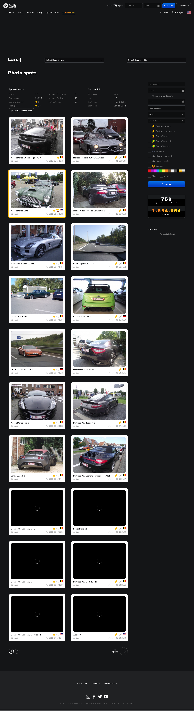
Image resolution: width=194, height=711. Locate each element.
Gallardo (89, 263)
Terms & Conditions (96, 704)
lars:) (16, 161)
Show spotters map (21, 110)
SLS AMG (30, 263)
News (109, 6)
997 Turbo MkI (88, 423)
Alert (164, 12)
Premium (68, 12)
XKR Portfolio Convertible (92, 210)
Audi (75, 634)
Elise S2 (21, 476)
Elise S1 (83, 529)
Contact (95, 684)
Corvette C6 (27, 369)
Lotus (13, 476)
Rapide (27, 423)
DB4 (26, 210)
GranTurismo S (89, 369)
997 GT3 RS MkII (89, 582)
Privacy (115, 704)
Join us (30, 12)
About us (82, 684)
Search (168, 5)
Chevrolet (16, 369)
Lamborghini (79, 263)
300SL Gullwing (96, 157)
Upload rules (52, 12)
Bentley (15, 316)
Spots (120, 6)
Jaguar (76, 210)
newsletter (110, 684)
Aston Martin (17, 157)
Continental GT (26, 582)
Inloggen (178, 12)
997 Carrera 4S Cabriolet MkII (96, 476)
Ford (75, 316)
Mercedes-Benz (80, 157)
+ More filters (183, 5)
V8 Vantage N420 (32, 157)
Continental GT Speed (30, 634)
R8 (79, 634)
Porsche (77, 423)
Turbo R (23, 316)
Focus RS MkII (84, 316)
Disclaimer (128, 704)
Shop (40, 12)
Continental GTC (27, 529)
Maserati (77, 369)
